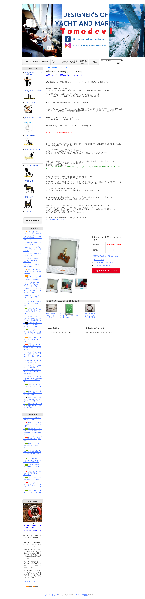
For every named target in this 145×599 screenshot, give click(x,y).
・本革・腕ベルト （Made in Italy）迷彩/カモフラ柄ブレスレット (32, 405)
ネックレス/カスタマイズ (32, 155)
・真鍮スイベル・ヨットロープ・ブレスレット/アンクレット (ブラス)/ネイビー (32, 290)
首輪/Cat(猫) (32, 202)
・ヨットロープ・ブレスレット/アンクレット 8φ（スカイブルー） (32, 392)
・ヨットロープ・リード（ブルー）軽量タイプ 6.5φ (32, 339)
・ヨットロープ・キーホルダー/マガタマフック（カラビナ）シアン (32, 237)
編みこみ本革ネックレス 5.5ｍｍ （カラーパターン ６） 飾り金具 (94, 315)
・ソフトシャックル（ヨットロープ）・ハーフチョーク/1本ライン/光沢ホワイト (32, 346)
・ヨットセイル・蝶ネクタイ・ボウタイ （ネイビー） (32, 386)
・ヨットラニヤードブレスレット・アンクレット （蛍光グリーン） (32, 303)
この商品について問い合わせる (104, 263)
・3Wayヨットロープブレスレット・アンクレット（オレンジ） (32, 249)
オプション (28, 211)
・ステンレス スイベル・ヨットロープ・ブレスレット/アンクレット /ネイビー (32, 284)
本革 (65, 67)
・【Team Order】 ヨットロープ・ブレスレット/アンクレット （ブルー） (32, 460)
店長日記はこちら (29, 581)
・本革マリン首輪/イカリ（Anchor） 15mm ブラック (32, 466)
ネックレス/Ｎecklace (32, 171)
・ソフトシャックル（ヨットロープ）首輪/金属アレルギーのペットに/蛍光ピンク (32, 318)
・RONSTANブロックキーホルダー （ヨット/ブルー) (32, 445)
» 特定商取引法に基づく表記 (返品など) (105, 256)
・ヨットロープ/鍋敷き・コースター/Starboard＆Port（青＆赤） (32, 260)
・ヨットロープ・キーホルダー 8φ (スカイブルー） (32, 492)
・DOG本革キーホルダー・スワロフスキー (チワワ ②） (32, 439)
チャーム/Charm (32, 140)
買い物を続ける (99, 260)
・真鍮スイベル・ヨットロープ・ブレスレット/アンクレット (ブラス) (32, 324)
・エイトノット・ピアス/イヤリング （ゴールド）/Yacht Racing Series (32, 277)
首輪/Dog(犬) (32, 187)
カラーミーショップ (51, 595)
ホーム (48, 67)
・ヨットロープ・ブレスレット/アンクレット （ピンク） (32, 473)
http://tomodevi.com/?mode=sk (55, 219)
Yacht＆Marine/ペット (32, 108)
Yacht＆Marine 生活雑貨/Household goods (32, 94)
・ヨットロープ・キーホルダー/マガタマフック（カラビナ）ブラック (32, 399)
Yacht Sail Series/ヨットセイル (32, 124)
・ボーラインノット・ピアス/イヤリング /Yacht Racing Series (32, 271)
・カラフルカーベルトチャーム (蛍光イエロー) (32, 232)
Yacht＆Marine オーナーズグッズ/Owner (32, 79)
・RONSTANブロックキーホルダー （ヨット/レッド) (32, 424)
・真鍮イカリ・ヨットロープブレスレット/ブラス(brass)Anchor (32, 297)
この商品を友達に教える (102, 265)
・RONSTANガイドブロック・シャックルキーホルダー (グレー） (32, 371)
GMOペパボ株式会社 (81, 595)
